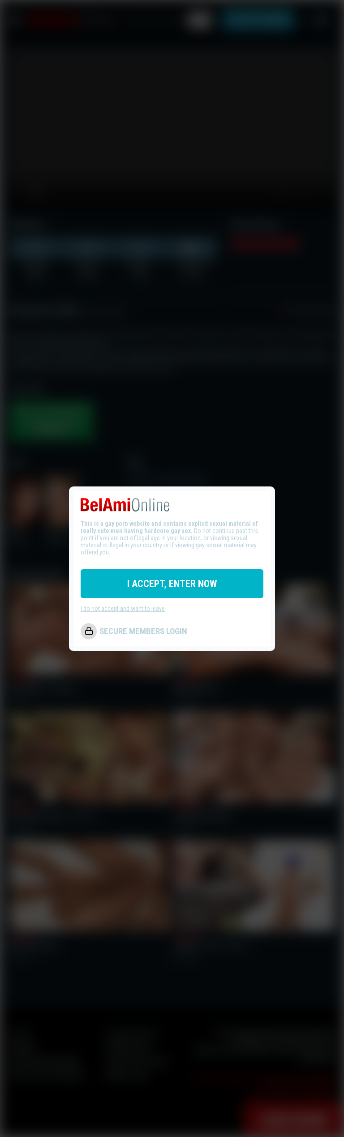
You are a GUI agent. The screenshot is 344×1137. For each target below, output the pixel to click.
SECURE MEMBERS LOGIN (143, 631)
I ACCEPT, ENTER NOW (172, 583)
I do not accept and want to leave (123, 608)
